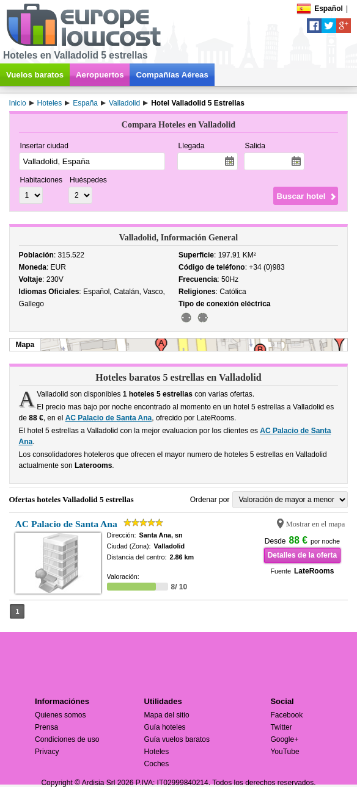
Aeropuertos (99, 74)
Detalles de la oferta (302, 555)
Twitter (281, 727)
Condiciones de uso (67, 739)
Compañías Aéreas (172, 74)
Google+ (284, 739)
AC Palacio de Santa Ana (108, 418)
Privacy (47, 751)
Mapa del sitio (167, 715)
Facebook (286, 715)
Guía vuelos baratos (177, 739)
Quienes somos (60, 715)
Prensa (46, 727)
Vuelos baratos (35, 74)
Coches (156, 764)
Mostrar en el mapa (315, 524)
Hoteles (156, 751)
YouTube (284, 751)
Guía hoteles (165, 727)
